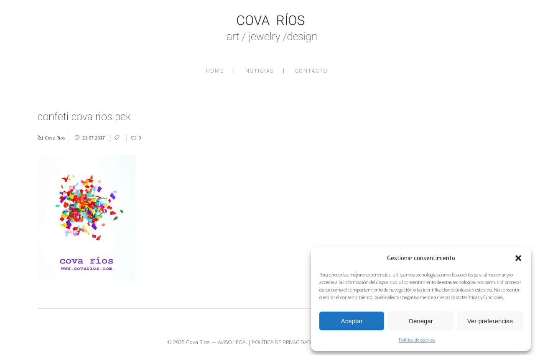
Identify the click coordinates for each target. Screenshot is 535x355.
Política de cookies (417, 340)
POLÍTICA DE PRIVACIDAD (281, 342)
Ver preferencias (490, 321)
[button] (518, 258)
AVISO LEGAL (233, 342)
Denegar (421, 321)
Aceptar (352, 321)
